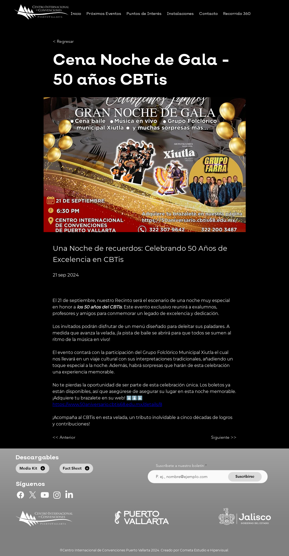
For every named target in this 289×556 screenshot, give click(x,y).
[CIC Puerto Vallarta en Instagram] (57, 495)
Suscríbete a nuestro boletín (180, 465)
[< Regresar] (70, 41)
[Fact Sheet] (76, 468)
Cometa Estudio (193, 550)
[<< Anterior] (70, 437)
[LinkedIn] (69, 495)
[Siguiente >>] (223, 437)
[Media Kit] (32, 468)
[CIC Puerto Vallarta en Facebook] (20, 495)
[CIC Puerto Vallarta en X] (32, 495)
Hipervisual (219, 550)
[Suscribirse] (245, 477)
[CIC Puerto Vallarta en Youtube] (45, 495)
